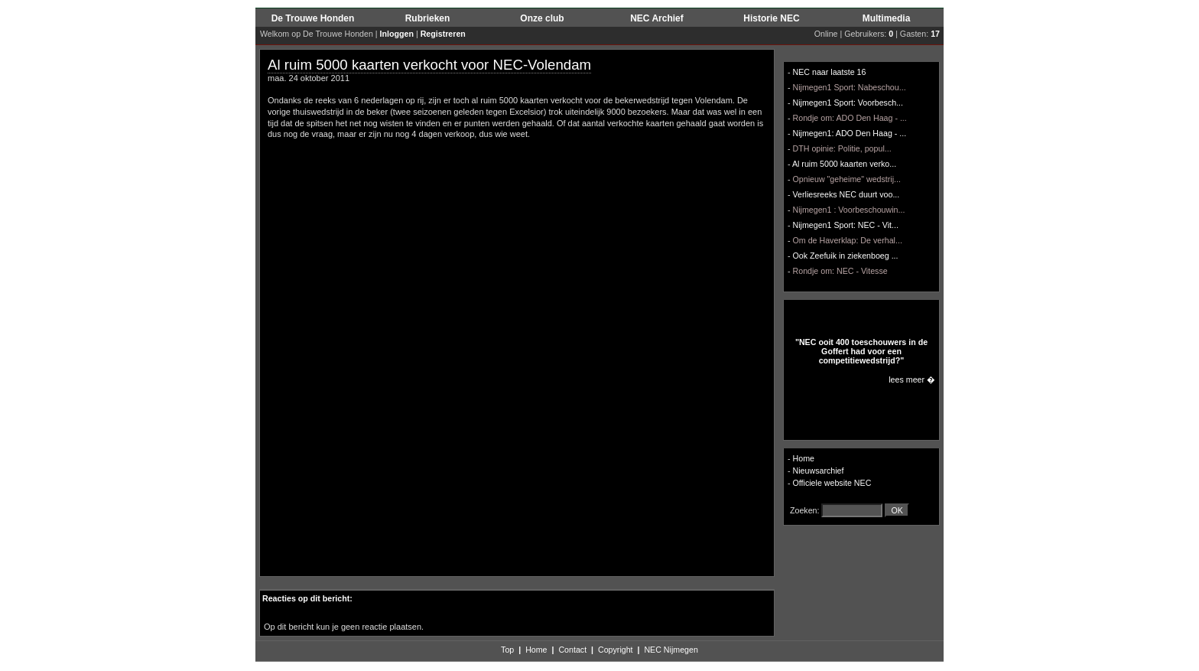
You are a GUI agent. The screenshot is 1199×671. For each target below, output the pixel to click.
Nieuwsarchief (818, 470)
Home (803, 458)
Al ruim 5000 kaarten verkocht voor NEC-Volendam (429, 65)
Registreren (443, 33)
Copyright (615, 649)
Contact (572, 649)
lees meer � (912, 379)
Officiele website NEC (832, 482)
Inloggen (397, 33)
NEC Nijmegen (670, 649)
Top (507, 649)
